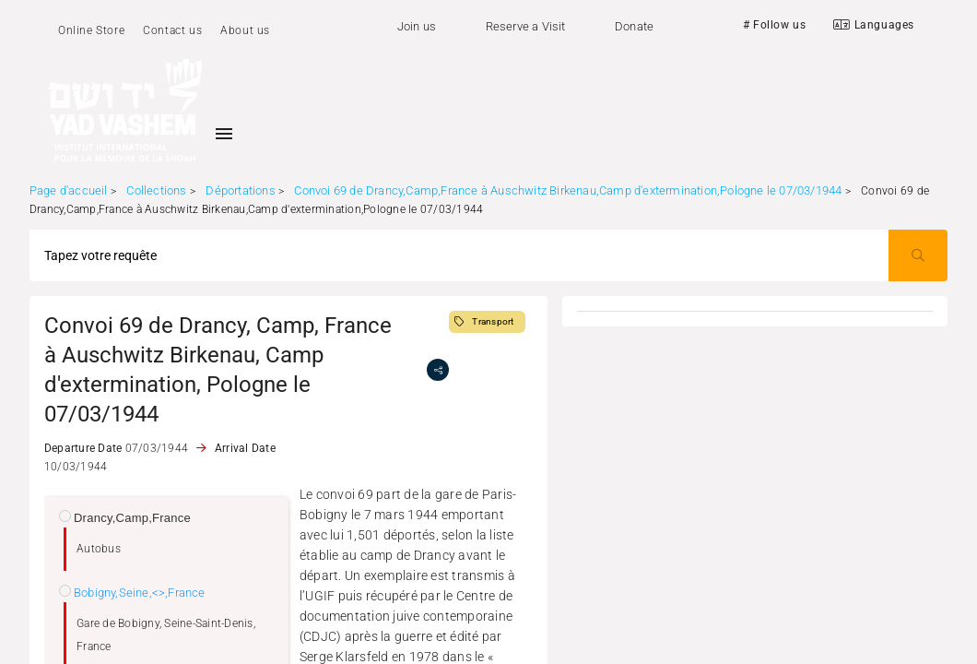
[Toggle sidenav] (224, 134)
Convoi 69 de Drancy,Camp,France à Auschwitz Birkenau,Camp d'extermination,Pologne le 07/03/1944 (568, 190)
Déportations (240, 190)
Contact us (172, 30)
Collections (156, 190)
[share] (438, 370)
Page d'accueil (68, 190)
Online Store (91, 30)
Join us (416, 26)
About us (245, 30)
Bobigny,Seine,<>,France (140, 592)
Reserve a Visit (526, 26)
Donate (634, 26)
